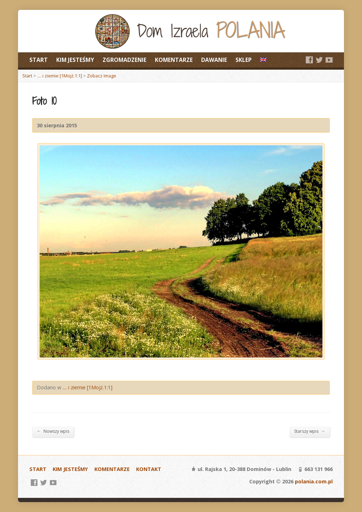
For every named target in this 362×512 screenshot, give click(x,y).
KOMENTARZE (174, 60)
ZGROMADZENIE (124, 60)
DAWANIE (214, 60)
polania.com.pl (314, 481)
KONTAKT (148, 469)
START (38, 60)
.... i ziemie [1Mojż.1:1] (59, 75)
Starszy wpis (309, 431)
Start (27, 75)
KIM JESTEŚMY (75, 60)
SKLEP (243, 60)
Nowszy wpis (53, 431)
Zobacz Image (101, 75)
